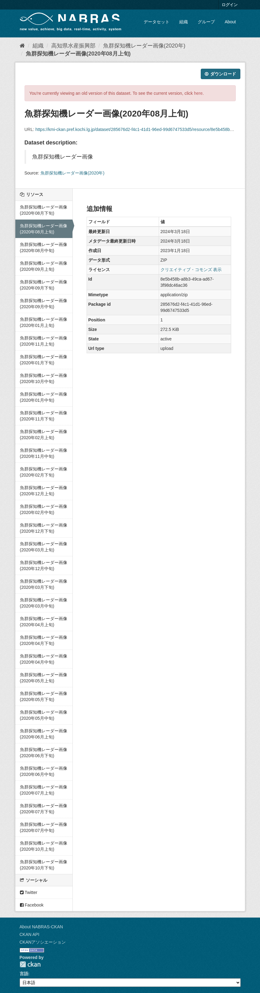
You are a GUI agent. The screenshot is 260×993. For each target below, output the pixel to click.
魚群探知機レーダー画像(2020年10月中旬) (43, 378)
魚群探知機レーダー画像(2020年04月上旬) (43, 621)
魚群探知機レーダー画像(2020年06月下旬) (43, 752)
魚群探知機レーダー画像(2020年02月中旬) (43, 509)
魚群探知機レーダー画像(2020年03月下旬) (43, 584)
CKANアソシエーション (43, 942)
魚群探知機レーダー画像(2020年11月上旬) (43, 341)
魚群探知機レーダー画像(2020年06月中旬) (43, 771)
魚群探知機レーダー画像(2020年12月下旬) (43, 528)
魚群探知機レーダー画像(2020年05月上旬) (43, 677)
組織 (183, 21)
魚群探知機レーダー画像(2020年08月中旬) (43, 247)
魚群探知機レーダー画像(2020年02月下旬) (43, 471)
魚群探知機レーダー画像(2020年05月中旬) (43, 715)
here (198, 93)
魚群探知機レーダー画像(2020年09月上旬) (43, 266)
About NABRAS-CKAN (41, 926)
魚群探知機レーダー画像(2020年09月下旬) (43, 284)
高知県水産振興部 (73, 46)
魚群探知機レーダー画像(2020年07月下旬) (43, 808)
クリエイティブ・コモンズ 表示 (191, 269)
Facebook (32, 905)
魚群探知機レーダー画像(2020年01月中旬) (43, 397)
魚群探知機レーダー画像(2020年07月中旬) (43, 827)
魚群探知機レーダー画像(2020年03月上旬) (43, 546)
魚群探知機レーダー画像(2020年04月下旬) (43, 640)
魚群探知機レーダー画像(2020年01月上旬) (43, 322)
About (230, 21)
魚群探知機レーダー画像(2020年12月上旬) (43, 490)
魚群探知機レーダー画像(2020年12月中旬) (43, 565)
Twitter (28, 892)
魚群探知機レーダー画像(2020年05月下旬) (43, 696)
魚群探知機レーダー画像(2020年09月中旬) (43, 303)
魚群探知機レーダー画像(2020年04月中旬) (43, 659)
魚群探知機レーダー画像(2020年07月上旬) (43, 790)
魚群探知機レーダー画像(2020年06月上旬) (43, 733)
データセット (156, 21)
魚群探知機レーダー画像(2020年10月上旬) (43, 846)
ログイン (230, 4)
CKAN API (30, 934)
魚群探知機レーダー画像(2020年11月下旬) (43, 415)
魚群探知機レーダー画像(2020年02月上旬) (43, 434)
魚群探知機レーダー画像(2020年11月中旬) (43, 453)
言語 (24, 973)
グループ (206, 21)
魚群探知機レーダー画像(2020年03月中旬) (43, 602)
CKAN (30, 964)
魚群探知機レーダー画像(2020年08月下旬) (43, 210)
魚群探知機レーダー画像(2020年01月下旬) (43, 359)
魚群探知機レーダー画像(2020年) (144, 46)
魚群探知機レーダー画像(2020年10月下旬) (43, 864)
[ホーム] (22, 46)
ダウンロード (220, 73)
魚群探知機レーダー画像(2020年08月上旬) (78, 54)
